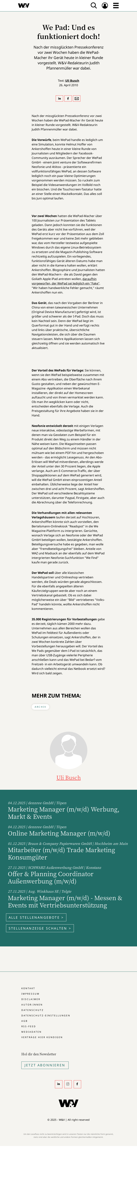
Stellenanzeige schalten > (40, 928)
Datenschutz (32, 1010)
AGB (24, 1021)
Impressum (30, 993)
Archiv (40, 706)
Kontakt (28, 988)
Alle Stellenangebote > (36, 917)
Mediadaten (31, 1031)
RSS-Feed (28, 1026)
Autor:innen (32, 1004)
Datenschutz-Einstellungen (45, 1015)
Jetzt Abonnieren (45, 1065)
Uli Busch (72, 81)
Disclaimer (30, 999)
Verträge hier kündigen (42, 1037)
